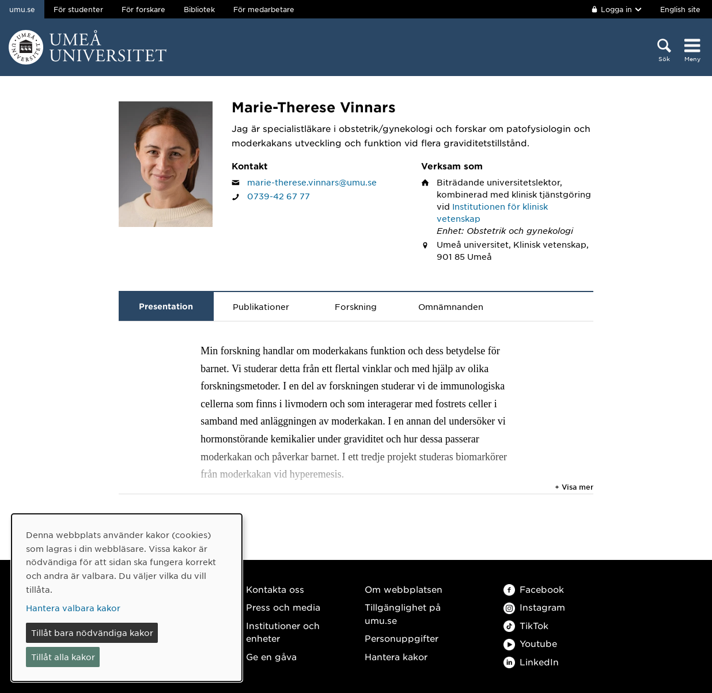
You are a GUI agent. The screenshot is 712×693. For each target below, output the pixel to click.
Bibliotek (199, 9)
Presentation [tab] (166, 306)
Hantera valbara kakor (73, 608)
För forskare (143, 9)
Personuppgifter (401, 638)
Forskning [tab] (356, 306)
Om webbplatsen (403, 589)
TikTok (525, 625)
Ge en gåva (271, 656)
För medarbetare (263, 9)
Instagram (534, 606)
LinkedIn (531, 661)
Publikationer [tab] (261, 306)
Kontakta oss (275, 589)
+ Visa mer (574, 486)
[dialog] (127, 597)
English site (680, 9)
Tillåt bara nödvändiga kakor (92, 632)
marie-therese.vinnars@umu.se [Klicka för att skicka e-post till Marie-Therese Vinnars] (312, 182)
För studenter (78, 9)
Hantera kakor (396, 656)
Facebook (533, 589)
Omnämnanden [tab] (450, 306)
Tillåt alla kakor (63, 657)
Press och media (283, 606)
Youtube (530, 643)
